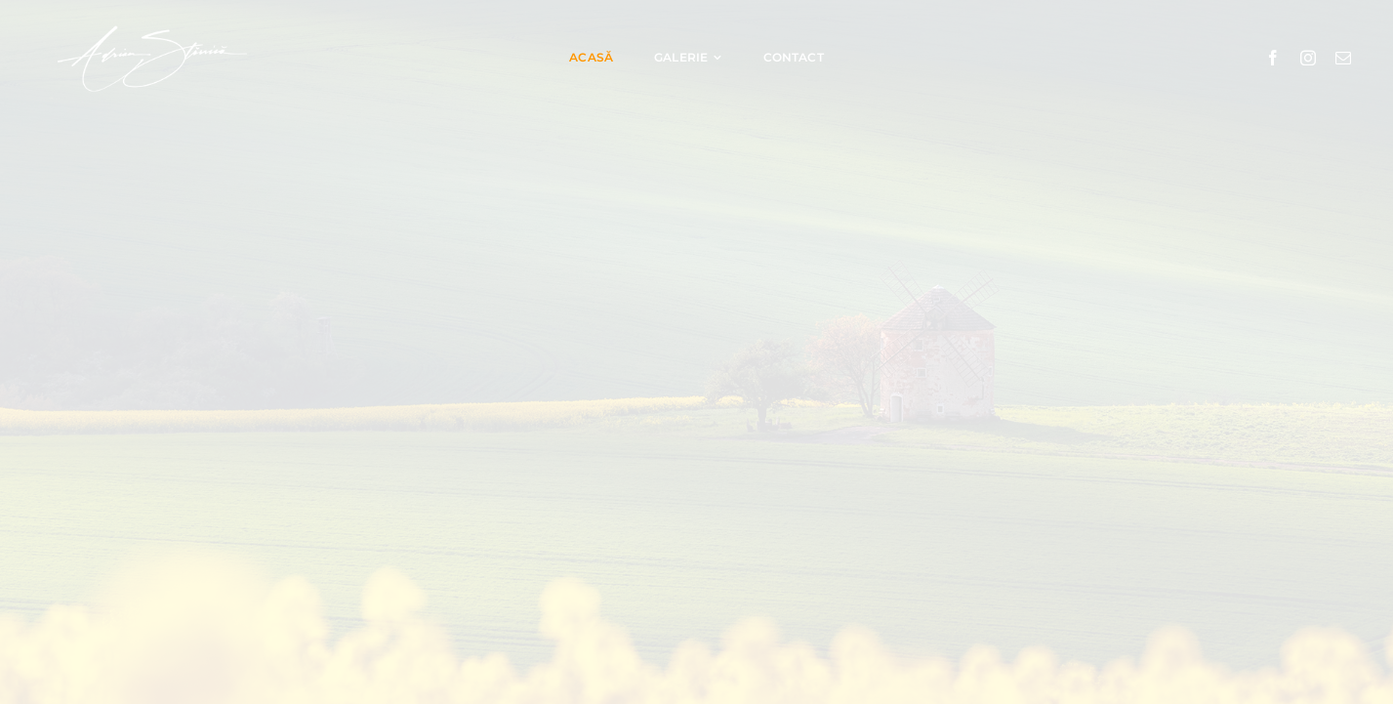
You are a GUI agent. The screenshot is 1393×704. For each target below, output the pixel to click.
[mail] (1343, 57)
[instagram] (1308, 57)
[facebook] (1273, 57)
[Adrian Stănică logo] (152, 23)
